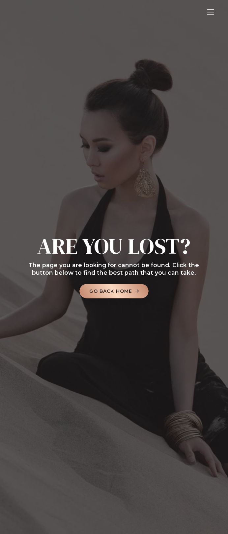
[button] (210, 12)
